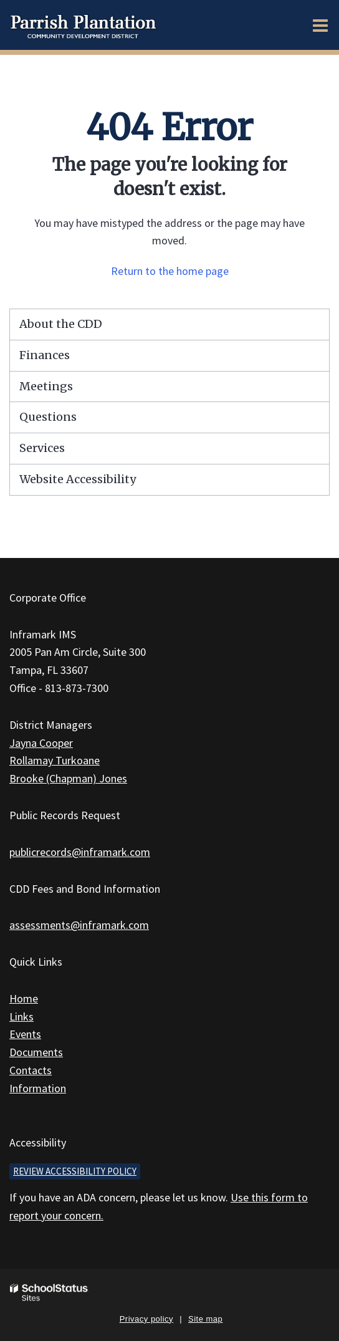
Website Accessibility (77, 479)
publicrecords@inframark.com (79, 852)
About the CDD (60, 324)
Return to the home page (170, 271)
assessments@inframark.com (79, 925)
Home (23, 998)
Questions (48, 417)
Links (21, 1016)
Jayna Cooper (41, 743)
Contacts (30, 1070)
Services (42, 448)
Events (25, 1034)
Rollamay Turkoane (54, 760)
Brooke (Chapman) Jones (68, 778)
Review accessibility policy (74, 1171)
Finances (44, 355)
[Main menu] (320, 25)
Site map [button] (205, 1319)
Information (37, 1088)
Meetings (46, 386)
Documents (36, 1052)
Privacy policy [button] (146, 1319)
